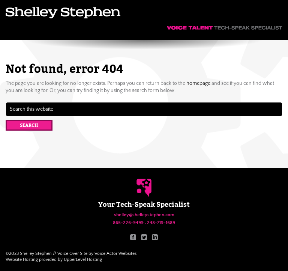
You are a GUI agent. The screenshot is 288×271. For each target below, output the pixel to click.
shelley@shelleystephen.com (144, 214)
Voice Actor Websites (115, 253)
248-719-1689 (161, 222)
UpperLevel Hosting (83, 259)
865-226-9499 (128, 222)
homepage (198, 83)
